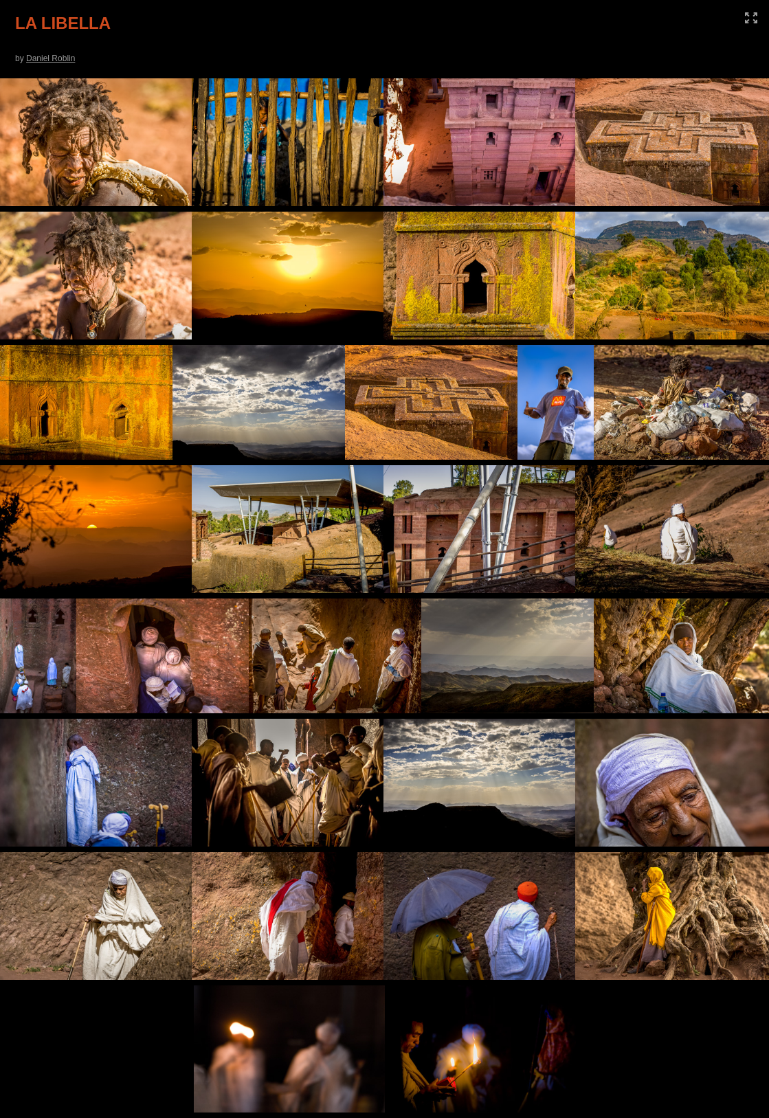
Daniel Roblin (50, 58)
